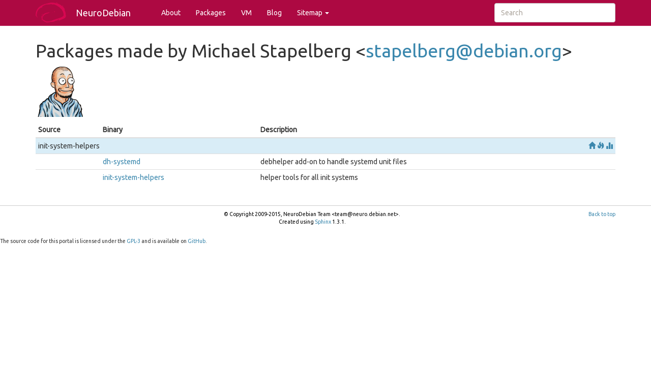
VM (246, 13)
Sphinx (323, 222)
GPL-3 (133, 241)
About (171, 13)
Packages (211, 13)
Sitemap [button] (313, 13)
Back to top (601, 214)
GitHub (196, 241)
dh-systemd (121, 162)
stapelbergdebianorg (464, 50)
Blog (274, 13)
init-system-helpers (133, 177)
